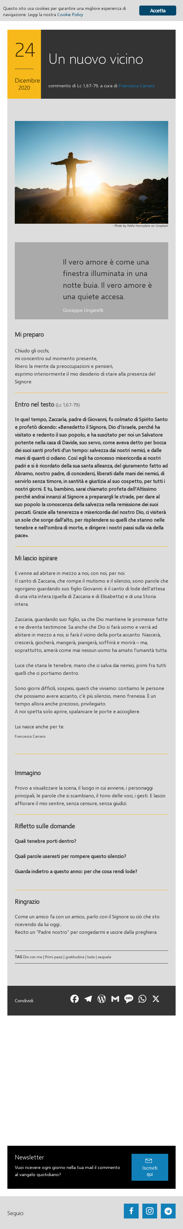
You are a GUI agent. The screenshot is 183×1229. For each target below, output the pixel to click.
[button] (150, 1167)
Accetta (157, 10)
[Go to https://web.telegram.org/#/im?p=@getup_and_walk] (168, 1211)
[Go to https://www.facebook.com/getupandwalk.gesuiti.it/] (131, 1211)
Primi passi (54, 957)
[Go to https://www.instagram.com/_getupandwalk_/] (149, 1211)
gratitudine (74, 957)
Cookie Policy (70, 14)
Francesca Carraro (137, 85)
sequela (104, 957)
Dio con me (32, 957)
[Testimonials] (91, 280)
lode (91, 957)
